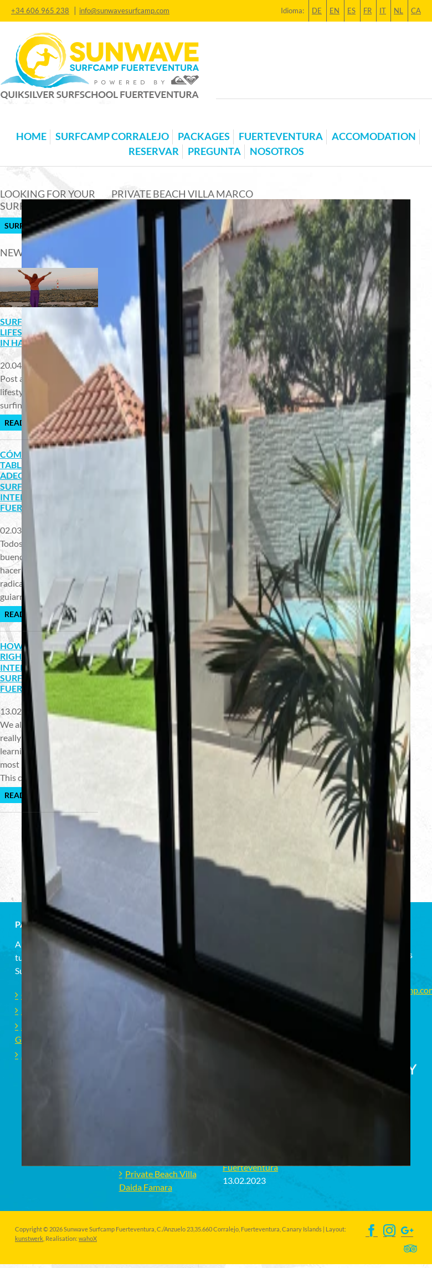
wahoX (88, 1238)
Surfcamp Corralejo (112, 136)
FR (367, 10)
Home (31, 136)
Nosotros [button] (277, 151)
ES (351, 10)
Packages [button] (204, 136)
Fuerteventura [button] (281, 136)
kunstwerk (29, 1238)
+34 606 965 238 (40, 10)
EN (335, 10)
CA (416, 10)
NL (398, 10)
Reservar (153, 151)
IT (382, 10)
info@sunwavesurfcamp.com (124, 10)
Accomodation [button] (374, 136)
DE (317, 10)
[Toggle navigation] (22, 119)
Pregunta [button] (214, 151)
